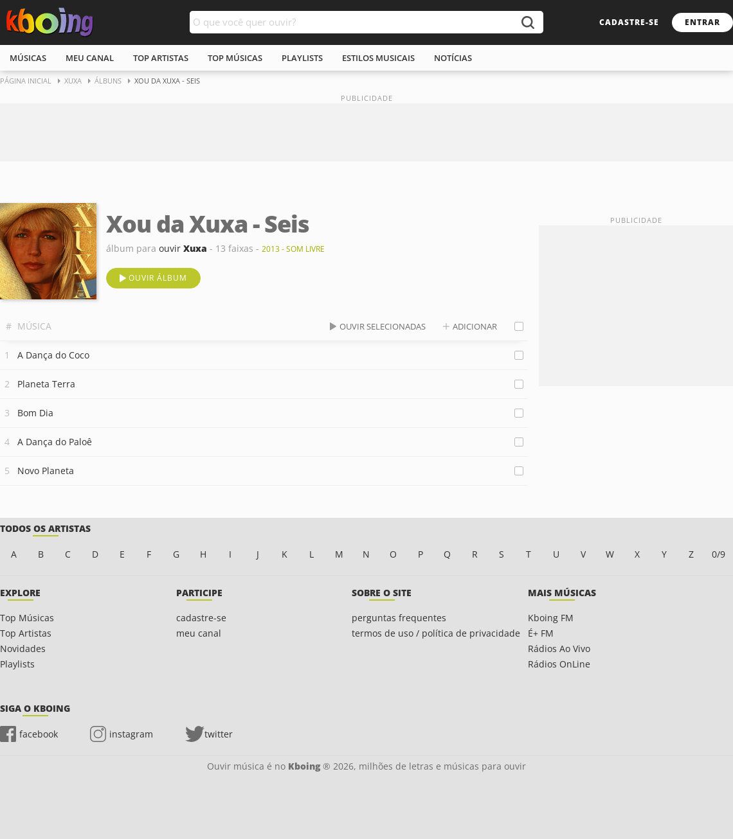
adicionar (475, 326)
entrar (702, 22)
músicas (28, 58)
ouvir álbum (158, 277)
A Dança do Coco (53, 355)
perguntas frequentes (399, 618)
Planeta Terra (46, 384)
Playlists (17, 664)
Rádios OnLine (559, 664)
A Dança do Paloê (54, 442)
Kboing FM (551, 618)
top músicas (235, 58)
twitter (218, 734)
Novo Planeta (45, 470)
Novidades (23, 648)
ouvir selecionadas (382, 326)
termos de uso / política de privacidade (436, 633)
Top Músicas (27, 618)
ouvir (183, 248)
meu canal (90, 58)
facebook (38, 734)
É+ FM (541, 633)
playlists (302, 58)
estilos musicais (378, 58)
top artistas (160, 58)
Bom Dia (35, 413)
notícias (453, 58)
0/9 (718, 554)
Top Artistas (25, 633)
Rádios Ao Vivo (559, 648)
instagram (131, 734)
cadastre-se (629, 22)
